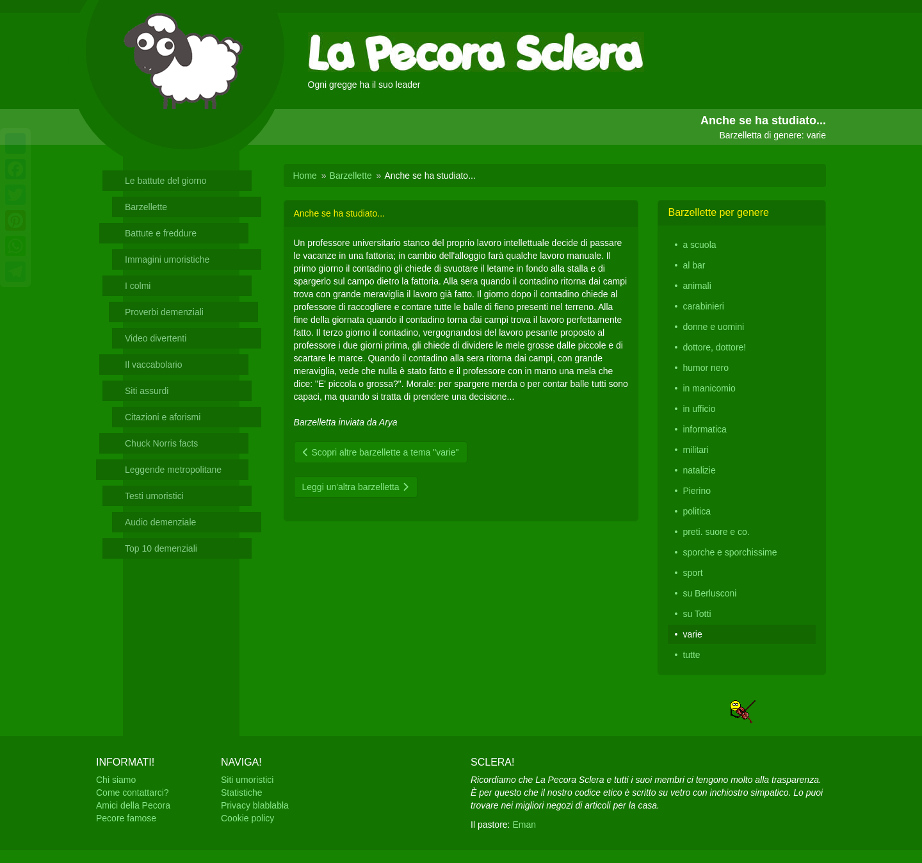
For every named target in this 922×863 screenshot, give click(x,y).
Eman (524, 824)
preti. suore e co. (716, 532)
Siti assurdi (146, 391)
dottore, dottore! (714, 347)
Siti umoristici (247, 780)
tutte (691, 655)
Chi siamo (116, 780)
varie (692, 634)
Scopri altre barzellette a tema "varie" (380, 452)
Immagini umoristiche (167, 259)
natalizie (699, 470)
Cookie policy (247, 818)
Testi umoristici (154, 496)
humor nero (706, 368)
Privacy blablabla (255, 805)
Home (305, 175)
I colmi (137, 286)
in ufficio (699, 409)
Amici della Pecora (133, 805)
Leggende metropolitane (173, 469)
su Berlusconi (709, 593)
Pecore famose (126, 818)
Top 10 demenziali (161, 548)
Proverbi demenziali (164, 312)
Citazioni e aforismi (162, 417)
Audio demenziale (160, 522)
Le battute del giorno (166, 181)
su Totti (697, 614)
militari (695, 450)
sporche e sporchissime (730, 552)
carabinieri (703, 306)
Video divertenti (155, 338)
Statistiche (242, 792)
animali (697, 286)
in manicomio (709, 388)
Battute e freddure (161, 233)
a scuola (699, 245)
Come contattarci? (132, 792)
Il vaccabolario (153, 364)
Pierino (697, 491)
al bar (694, 265)
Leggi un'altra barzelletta (355, 487)
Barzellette (146, 207)
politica (697, 511)
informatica (704, 429)
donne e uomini (713, 327)
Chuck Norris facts (161, 443)
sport (692, 573)
